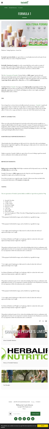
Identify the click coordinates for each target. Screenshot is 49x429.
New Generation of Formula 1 (11, 75)
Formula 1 (13, 87)
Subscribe (35, 414)
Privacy (24, 408)
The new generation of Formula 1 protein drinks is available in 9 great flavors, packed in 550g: (23, 193)
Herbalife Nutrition (13, 7)
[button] (2, 2)
